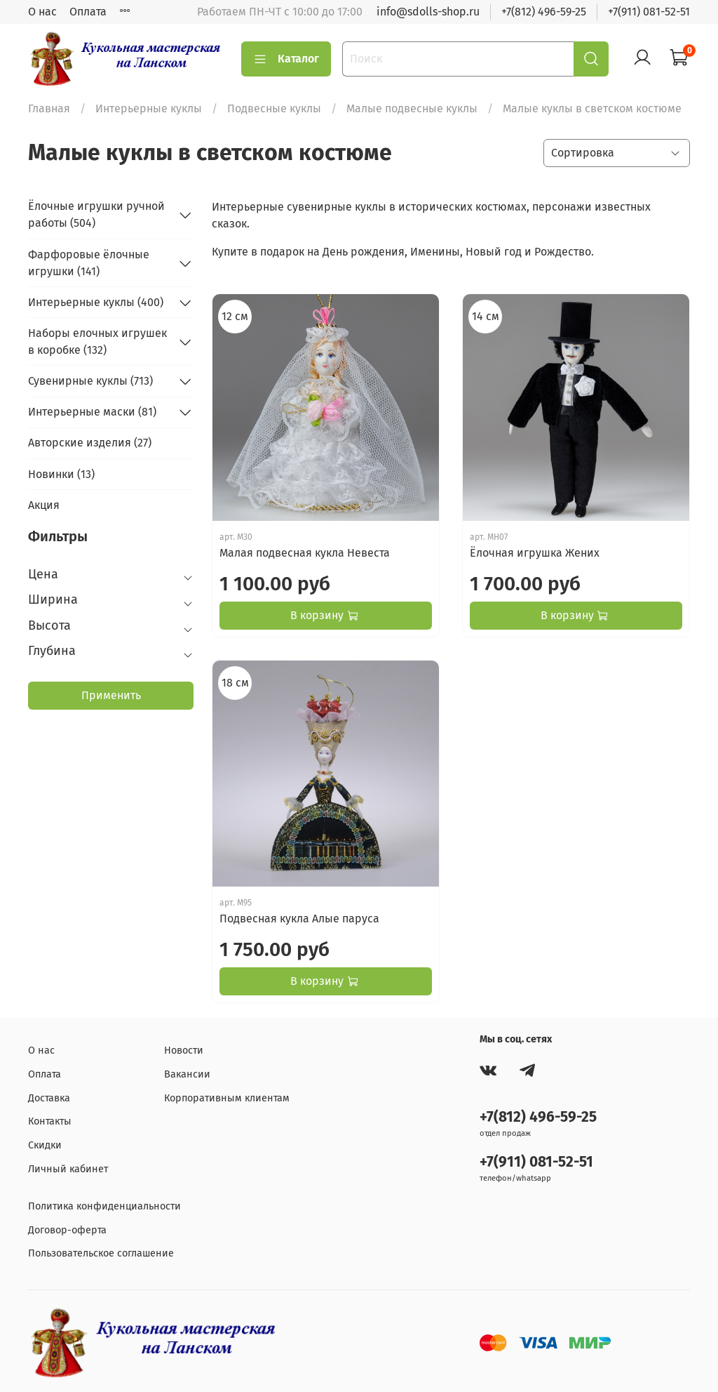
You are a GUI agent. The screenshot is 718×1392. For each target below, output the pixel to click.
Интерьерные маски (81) (92, 411)
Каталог (286, 59)
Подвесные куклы (274, 108)
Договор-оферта (67, 1230)
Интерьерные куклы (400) (95, 302)
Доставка (49, 1098)
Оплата (88, 11)
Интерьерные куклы (148, 108)
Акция (44, 505)
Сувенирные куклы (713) (90, 380)
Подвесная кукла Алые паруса (299, 918)
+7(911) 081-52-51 (649, 11)
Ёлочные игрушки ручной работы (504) (96, 214)
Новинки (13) (61, 474)
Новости (183, 1050)
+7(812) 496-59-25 (543, 11)
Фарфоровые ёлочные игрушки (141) (88, 263)
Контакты (50, 1121)
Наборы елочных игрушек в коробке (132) (97, 341)
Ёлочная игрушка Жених (535, 552)
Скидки (45, 1145)
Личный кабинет (68, 1169)
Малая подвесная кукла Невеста (304, 552)
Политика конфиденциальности (104, 1206)
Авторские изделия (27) (89, 442)
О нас (42, 11)
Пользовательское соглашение (101, 1253)
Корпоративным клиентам (227, 1098)
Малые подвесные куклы (411, 108)
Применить (111, 695)
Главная (49, 108)
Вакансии (187, 1074)
